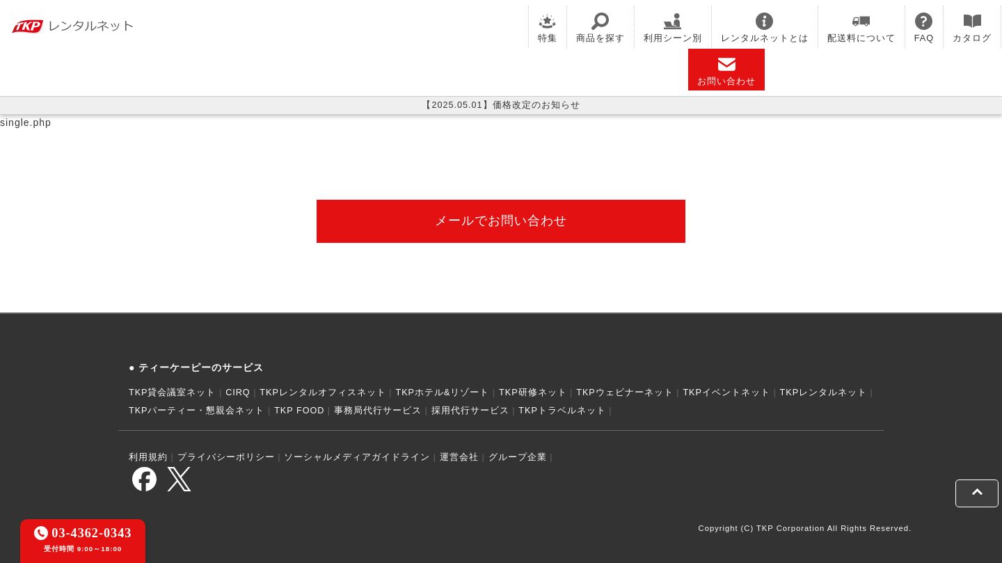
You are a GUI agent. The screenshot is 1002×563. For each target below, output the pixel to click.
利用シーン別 (673, 28)
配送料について (861, 28)
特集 (547, 28)
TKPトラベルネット (562, 410)
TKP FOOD (299, 410)
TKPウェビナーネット (625, 392)
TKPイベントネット (726, 392)
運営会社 (459, 457)
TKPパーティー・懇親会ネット (197, 410)
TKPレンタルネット (824, 392)
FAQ (924, 28)
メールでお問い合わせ (501, 221)
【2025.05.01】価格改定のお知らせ (501, 105)
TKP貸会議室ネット (172, 392)
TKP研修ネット (533, 392)
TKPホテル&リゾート (443, 392)
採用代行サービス (470, 410)
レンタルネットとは (765, 28)
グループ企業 (517, 457)
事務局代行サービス (378, 410)
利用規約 (148, 457)
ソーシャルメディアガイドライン (357, 457)
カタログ (972, 28)
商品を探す (600, 28)
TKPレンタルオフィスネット (323, 392)
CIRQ (237, 392)
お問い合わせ (726, 71)
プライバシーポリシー (226, 457)
